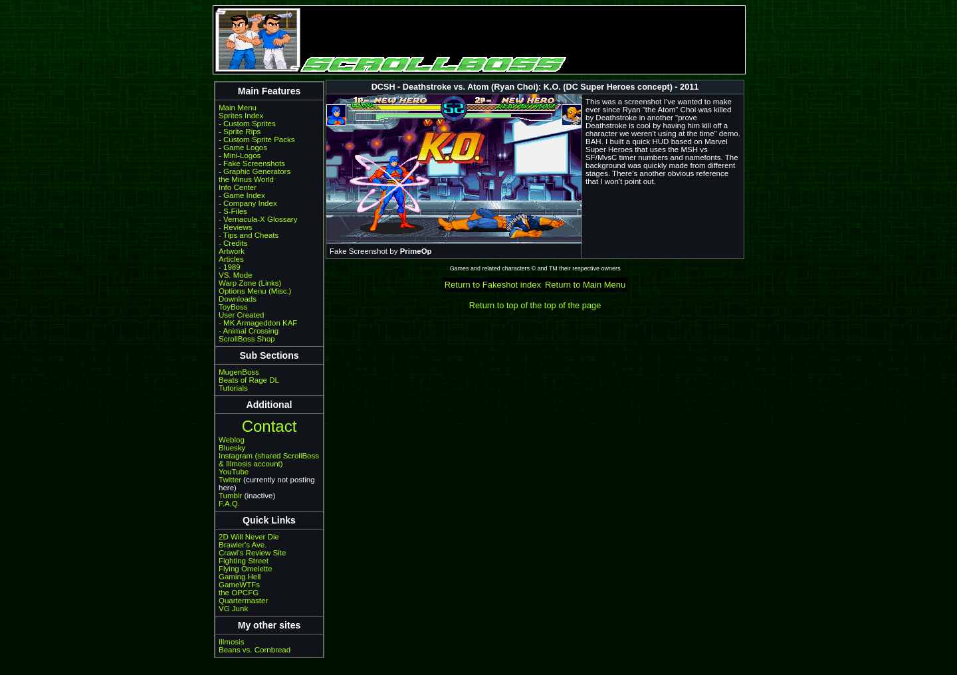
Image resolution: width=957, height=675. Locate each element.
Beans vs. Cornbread (254, 650)
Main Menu (238, 108)
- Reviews (236, 227)
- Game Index (242, 195)
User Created (241, 315)
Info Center (238, 187)
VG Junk (233, 609)
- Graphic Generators (254, 171)
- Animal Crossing (248, 331)
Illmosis (231, 642)
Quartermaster (243, 601)
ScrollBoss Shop (247, 339)
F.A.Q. (229, 504)
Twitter (230, 480)
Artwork (232, 251)
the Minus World (246, 179)
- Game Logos (243, 147)
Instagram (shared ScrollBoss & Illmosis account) (269, 460)
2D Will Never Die (249, 537)
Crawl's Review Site (252, 553)
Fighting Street (243, 561)
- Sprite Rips (240, 132)
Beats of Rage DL (249, 380)
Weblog (232, 440)
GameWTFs (239, 585)
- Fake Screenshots (252, 163)
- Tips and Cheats (248, 235)
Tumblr (230, 496)
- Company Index (248, 203)
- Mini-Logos (240, 155)
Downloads (238, 299)
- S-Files (233, 211)
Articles (231, 259)
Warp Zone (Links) (250, 283)
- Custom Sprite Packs (257, 140)
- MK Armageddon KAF (258, 323)
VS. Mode (236, 275)
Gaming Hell (240, 577)
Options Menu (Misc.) (255, 291)
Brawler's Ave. (242, 545)
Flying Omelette (245, 569)
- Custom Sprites (247, 124)
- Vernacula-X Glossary (258, 219)
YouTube (234, 472)
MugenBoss (239, 372)
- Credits (233, 243)
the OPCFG (239, 593)
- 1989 (230, 267)
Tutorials (233, 388)
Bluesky (232, 448)
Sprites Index (241, 116)
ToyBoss (233, 307)
